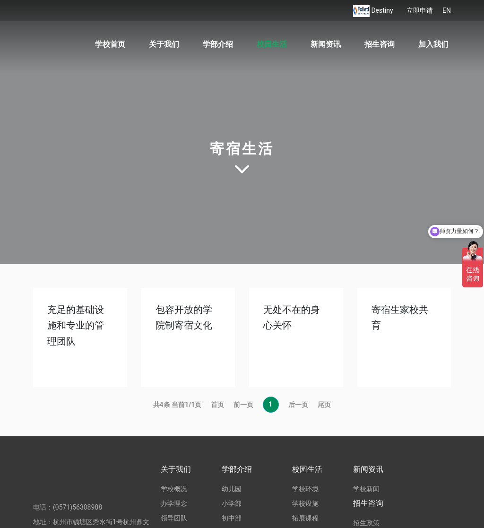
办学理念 (174, 503)
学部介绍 (218, 44)
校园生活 (272, 44)
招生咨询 (379, 44)
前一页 (243, 404)
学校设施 (305, 503)
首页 (217, 404)
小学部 (232, 503)
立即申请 (419, 10)
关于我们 (164, 44)
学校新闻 (366, 489)
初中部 (232, 518)
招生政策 (366, 523)
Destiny (383, 10)
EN (446, 10)
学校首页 (110, 44)
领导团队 (174, 518)
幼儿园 (232, 489)
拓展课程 (305, 518)
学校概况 (174, 489)
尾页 (324, 404)
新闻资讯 (326, 44)
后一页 (298, 404)
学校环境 (305, 489)
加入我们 (433, 44)
